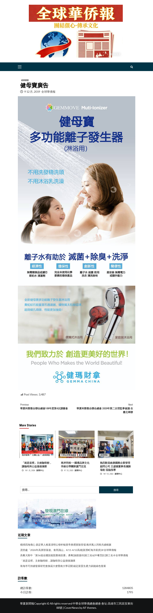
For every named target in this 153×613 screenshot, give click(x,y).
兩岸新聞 (25, 455)
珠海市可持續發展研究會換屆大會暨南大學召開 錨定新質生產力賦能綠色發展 (63, 565)
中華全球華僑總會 (68, 455)
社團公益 (36, 455)
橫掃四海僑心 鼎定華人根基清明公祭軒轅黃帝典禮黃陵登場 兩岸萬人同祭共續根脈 (65, 544)
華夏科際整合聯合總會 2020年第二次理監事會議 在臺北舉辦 (105, 408)
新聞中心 (40, 470)
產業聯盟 (25, 80)
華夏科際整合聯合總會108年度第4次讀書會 (48, 406)
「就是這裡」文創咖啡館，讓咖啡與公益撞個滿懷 (47, 560)
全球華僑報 (48, 91)
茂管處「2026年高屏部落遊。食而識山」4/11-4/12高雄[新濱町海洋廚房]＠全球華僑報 (68, 549)
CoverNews (71, 607)
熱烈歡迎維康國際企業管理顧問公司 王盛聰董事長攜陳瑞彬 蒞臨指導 (115, 466)
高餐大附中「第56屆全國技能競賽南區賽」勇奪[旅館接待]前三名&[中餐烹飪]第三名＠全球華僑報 (74, 555)
